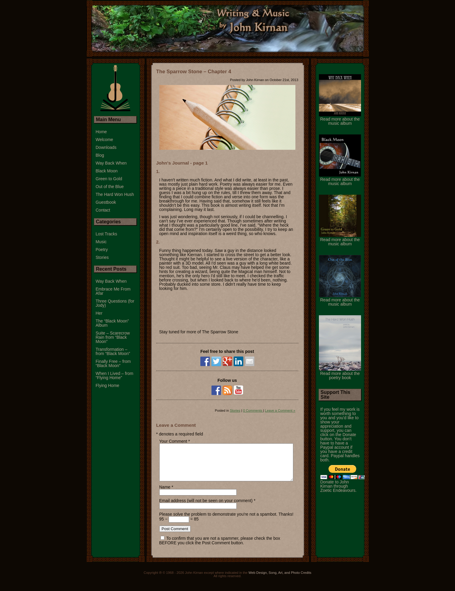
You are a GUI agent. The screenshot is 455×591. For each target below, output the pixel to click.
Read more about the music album (340, 119)
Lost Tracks (106, 233)
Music (101, 241)
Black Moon (107, 170)
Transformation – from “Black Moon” (113, 351)
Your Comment (173, 441)
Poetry (102, 249)
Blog (100, 155)
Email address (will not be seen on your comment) (206, 507)
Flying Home (108, 385)
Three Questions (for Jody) (115, 303)
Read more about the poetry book (340, 373)
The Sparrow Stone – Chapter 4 (193, 71)
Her (99, 313)
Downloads (106, 147)
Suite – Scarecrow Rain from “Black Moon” (113, 337)
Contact (103, 210)
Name (164, 494)
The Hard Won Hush (115, 194)
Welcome (104, 139)
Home (101, 131)
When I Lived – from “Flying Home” (114, 375)
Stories (235, 410)
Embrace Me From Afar (113, 291)
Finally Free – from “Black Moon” (113, 363)
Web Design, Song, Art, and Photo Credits (279, 580)
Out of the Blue (110, 186)
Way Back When (111, 163)
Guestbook (106, 202)
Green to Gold (109, 178)
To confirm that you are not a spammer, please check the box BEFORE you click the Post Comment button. (219, 547)
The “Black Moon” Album (112, 323)
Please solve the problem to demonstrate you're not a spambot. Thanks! (226, 521)
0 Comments (253, 410)
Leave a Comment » (280, 410)
